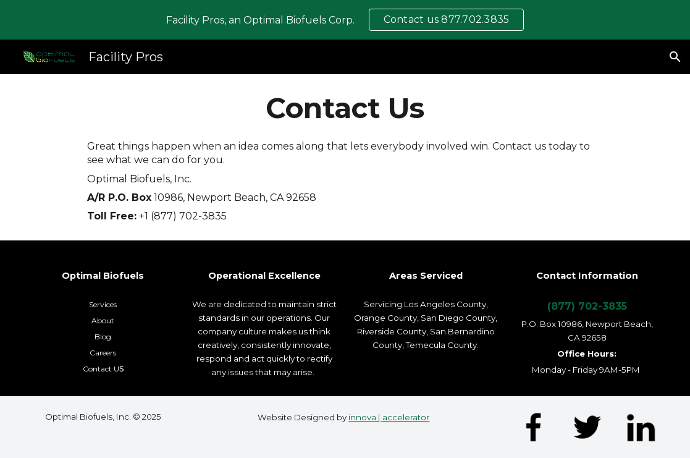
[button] (675, 57)
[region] (345, 20)
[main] (345, 108)
